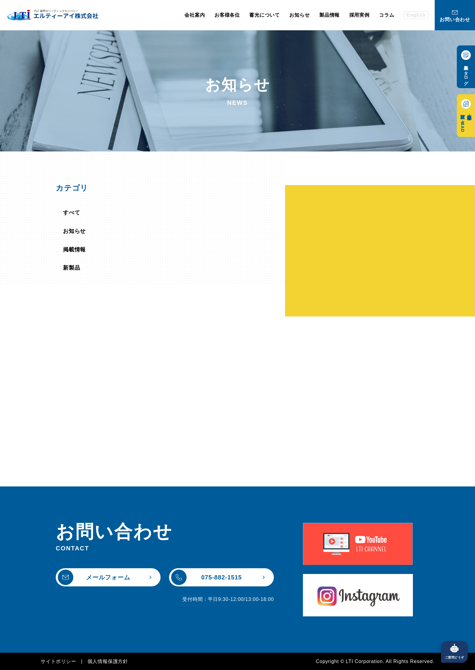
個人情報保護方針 (108, 661)
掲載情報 (74, 250)
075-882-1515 (206, 577)
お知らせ (74, 231)
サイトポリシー (58, 661)
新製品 (71, 268)
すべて (71, 213)
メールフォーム (94, 577)
